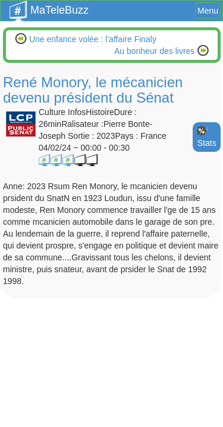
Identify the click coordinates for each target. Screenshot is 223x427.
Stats (206, 143)
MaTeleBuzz (49, 6)
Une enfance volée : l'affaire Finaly (91, 39)
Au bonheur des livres (155, 51)
